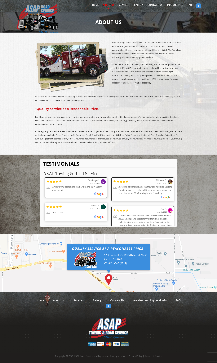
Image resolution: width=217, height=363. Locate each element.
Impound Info (174, 5)
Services (123, 5)
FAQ (190, 5)
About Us (108, 5)
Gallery (139, 5)
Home (95, 5)
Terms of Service (153, 356)
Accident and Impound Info (150, 300)
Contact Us (155, 5)
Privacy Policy (135, 356)
